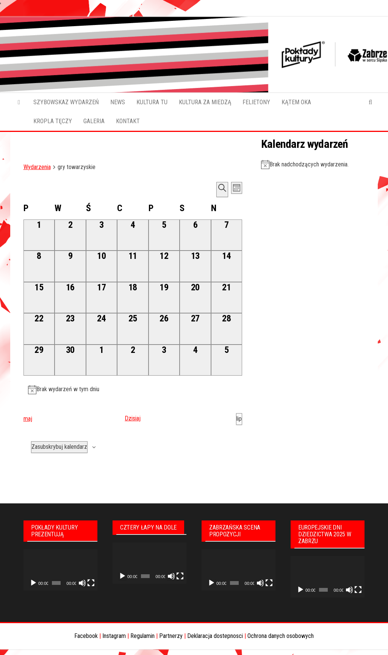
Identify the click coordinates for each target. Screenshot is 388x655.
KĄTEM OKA (296, 102)
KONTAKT (128, 121)
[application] (60, 570)
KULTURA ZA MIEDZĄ (205, 102)
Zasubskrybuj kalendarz (59, 446)
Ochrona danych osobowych (280, 635)
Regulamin (142, 635)
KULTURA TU (151, 102)
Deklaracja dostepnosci (215, 635)
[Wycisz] (82, 583)
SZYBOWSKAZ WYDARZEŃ (66, 102)
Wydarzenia (37, 167)
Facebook (86, 635)
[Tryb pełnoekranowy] (91, 583)
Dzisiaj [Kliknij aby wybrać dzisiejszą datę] (133, 418)
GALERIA (94, 121)
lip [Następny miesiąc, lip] (239, 418)
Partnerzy (171, 635)
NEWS (117, 102)
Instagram (114, 635)
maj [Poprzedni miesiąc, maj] (27, 418)
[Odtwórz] (33, 583)
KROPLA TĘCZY (52, 121)
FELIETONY (256, 102)
